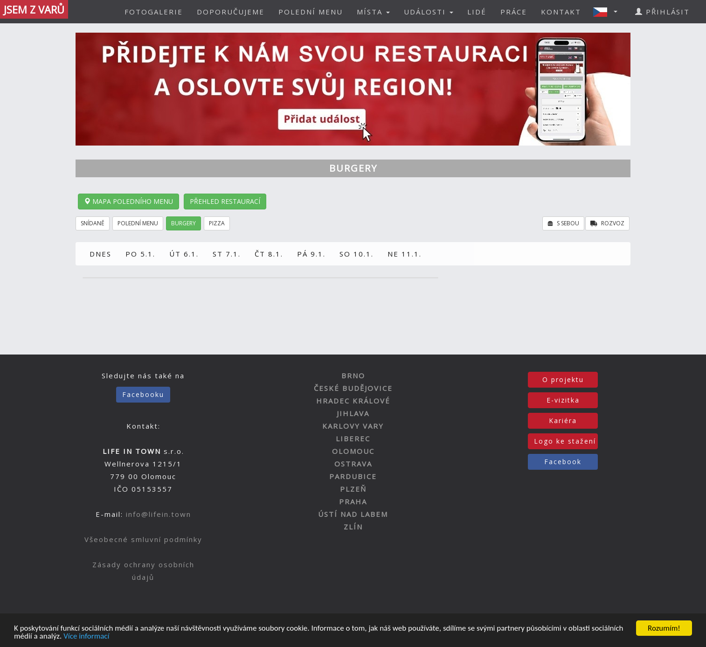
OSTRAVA (353, 463)
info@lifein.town (158, 514)
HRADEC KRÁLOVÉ (353, 400)
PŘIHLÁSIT (662, 11)
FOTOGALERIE (154, 11)
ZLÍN (353, 526)
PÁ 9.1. (311, 253)
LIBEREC (353, 438)
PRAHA (353, 501)
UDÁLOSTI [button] (428, 11)
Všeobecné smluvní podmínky (143, 539)
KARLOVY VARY (353, 426)
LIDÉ (476, 11)
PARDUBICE (353, 476)
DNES (100, 253)
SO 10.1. (356, 253)
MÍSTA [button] (373, 11)
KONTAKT (561, 11)
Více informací (86, 636)
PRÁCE (513, 11)
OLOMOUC (353, 451)
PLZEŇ (353, 489)
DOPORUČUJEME (230, 11)
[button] (608, 11)
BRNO (353, 375)
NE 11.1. (405, 253)
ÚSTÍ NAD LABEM (353, 514)
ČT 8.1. (269, 253)
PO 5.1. (140, 253)
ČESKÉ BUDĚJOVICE (353, 388)
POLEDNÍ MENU (310, 11)
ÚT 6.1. (184, 253)
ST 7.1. (227, 253)
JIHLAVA (353, 413)
